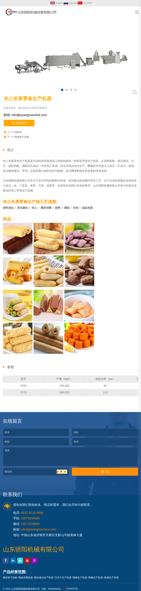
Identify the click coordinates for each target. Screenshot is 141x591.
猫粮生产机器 (80, 577)
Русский (70, 3)
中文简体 (85, 3)
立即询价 (19, 122)
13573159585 (30, 524)
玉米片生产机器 (63, 577)
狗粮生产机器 (96, 577)
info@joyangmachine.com (38, 529)
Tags (43, 588)
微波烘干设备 (10, 577)
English (56, 3)
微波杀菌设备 (26, 577)
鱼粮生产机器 (111, 577)
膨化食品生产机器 (43, 577)
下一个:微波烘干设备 (16, 136)
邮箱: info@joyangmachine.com (25, 115)
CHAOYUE (71, 588)
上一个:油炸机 (13, 132)
